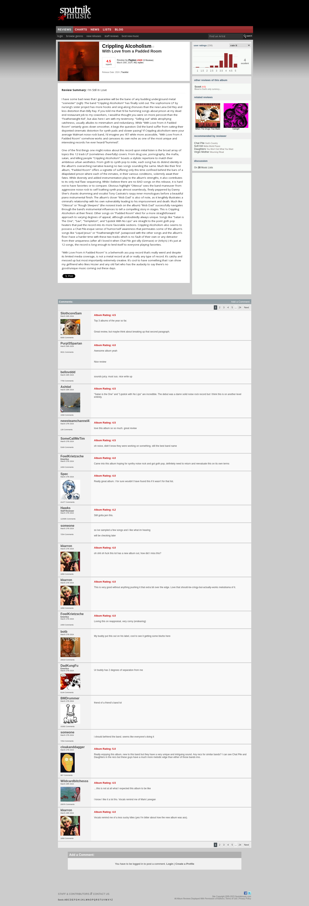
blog (119, 29)
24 (240, 307)
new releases (94, 36)
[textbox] (225, 36)
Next (246, 307)
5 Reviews (148, 60)
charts (81, 29)
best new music (130, 36)
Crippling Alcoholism (128, 46)
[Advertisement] (221, 235)
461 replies (138, 63)
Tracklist (124, 72)
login (60, 36)
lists (107, 29)
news (95, 29)
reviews (64, 29)
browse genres (74, 36)
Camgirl (236, 129)
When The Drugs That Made (207, 129)
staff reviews (111, 36)
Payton (132, 60)
